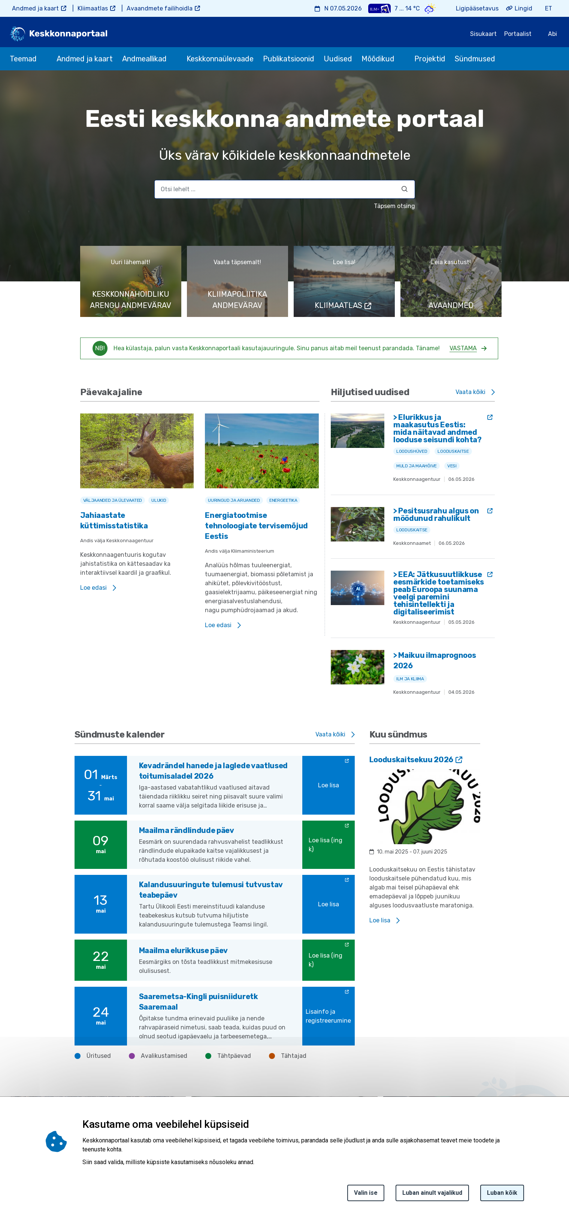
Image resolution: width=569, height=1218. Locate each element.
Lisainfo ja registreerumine (328, 1016)
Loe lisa (328, 785)
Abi (552, 33)
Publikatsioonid (288, 58)
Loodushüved (411, 451)
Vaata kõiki (470, 392)
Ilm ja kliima (410, 678)
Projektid (429, 58)
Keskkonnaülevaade (220, 58)
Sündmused (475, 58)
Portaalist (518, 33)
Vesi (452, 465)
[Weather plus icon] (379, 8)
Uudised (338, 58)
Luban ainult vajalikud (432, 1192)
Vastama (463, 348)
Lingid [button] (523, 8)
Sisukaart (483, 33)
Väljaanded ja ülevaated (112, 500)
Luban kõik (502, 1192)
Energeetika (283, 500)
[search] (284, 189)
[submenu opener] (43, 58)
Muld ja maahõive (416, 465)
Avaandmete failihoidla (160, 8)
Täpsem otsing (394, 206)
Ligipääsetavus (477, 8)
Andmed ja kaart (35, 8)
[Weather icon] (430, 8)
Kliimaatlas (93, 8)
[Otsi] (404, 188)
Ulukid (158, 500)
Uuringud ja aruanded (234, 500)
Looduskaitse (453, 451)
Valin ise (366, 1192)
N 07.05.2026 (343, 8)
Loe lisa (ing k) (325, 845)
